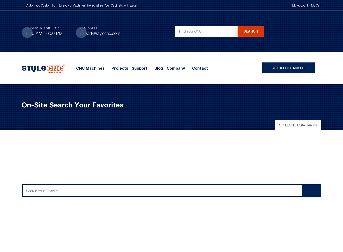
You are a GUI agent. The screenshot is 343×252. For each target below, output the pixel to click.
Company (176, 68)
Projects (120, 68)
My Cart (316, 5)
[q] (162, 190)
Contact (200, 68)
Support (139, 68)
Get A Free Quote (288, 68)
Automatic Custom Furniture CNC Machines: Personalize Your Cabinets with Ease (81, 5)
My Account (300, 5)
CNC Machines (90, 68)
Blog (158, 68)
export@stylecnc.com (100, 33)
